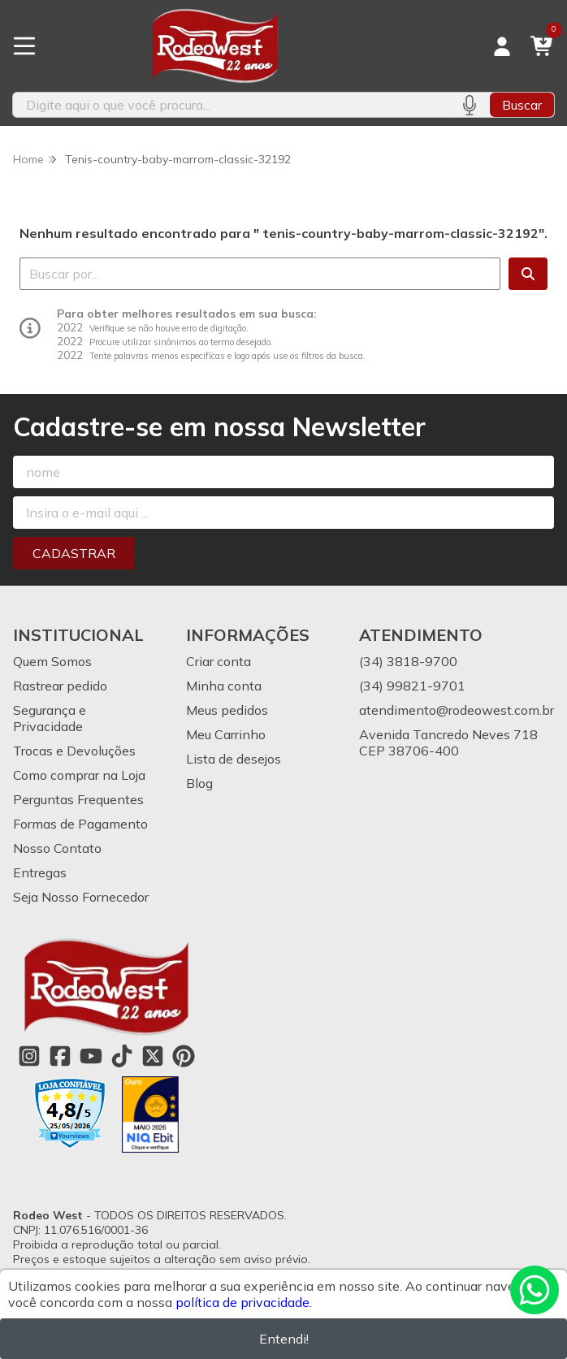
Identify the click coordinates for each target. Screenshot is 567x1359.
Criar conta (218, 661)
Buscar (522, 105)
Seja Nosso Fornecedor (81, 897)
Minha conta (224, 685)
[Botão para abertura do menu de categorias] (24, 46)
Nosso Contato (57, 848)
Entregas (40, 872)
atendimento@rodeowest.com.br (456, 710)
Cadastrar (73, 553)
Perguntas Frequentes (78, 799)
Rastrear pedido (60, 685)
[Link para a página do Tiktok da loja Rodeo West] (121, 1056)
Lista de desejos (233, 759)
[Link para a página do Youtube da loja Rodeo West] (91, 1056)
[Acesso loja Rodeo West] (502, 46)
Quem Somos (52, 661)
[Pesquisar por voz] (469, 105)
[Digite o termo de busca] (230, 105)
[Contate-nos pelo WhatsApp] (534, 1290)
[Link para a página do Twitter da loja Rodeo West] (152, 1056)
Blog (199, 783)
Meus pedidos (227, 710)
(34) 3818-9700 (408, 661)
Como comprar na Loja (79, 775)
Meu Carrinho (226, 734)
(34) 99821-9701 (412, 685)
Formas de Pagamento (80, 824)
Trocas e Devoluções (74, 750)
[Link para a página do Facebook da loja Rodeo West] (60, 1056)
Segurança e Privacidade (49, 718)
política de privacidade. (243, 1302)
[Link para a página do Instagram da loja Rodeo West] (29, 1056)
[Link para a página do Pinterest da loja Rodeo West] (183, 1056)
